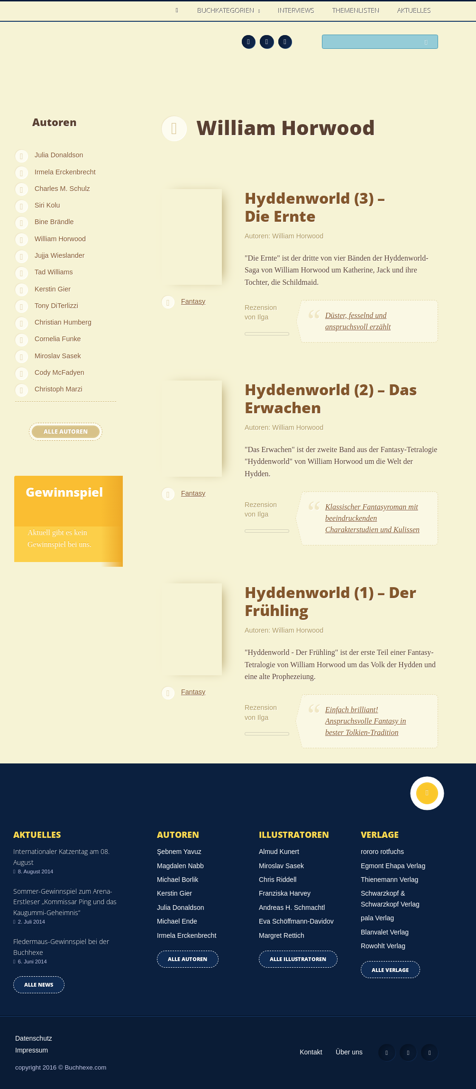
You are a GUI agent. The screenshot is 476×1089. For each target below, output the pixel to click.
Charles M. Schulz (62, 188)
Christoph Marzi (58, 389)
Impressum (31, 1050)
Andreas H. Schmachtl (292, 907)
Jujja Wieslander (60, 255)
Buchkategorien (227, 10)
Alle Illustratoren (298, 958)
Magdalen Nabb (180, 866)
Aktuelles (414, 10)
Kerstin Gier (53, 289)
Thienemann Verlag (389, 879)
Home (179, 10)
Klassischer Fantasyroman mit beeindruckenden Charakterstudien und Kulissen (372, 518)
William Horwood (60, 239)
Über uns (349, 1052)
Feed (249, 42)
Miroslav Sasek (58, 356)
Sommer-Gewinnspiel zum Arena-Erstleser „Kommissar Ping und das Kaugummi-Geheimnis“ (65, 902)
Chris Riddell (277, 879)
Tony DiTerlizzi (56, 305)
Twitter (285, 42)
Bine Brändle (54, 222)
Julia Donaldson (59, 155)
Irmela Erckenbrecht (65, 172)
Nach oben (427, 793)
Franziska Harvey (285, 893)
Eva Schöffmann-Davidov (296, 921)
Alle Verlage (390, 969)
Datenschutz (33, 1038)
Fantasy (193, 301)
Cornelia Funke (58, 339)
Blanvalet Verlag (385, 932)
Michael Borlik (177, 879)
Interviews (296, 10)
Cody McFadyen (59, 372)
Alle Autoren (66, 431)
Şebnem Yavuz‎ (179, 851)
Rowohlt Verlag (383, 946)
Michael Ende (177, 921)
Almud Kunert (279, 851)
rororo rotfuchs (382, 851)
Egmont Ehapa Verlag (393, 866)
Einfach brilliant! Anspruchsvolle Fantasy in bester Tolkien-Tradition (365, 721)
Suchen (428, 42)
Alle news (38, 984)
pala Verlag (377, 918)
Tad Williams (54, 272)
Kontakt (311, 1052)
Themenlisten (356, 10)
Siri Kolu (47, 205)
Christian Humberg (63, 322)
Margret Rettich (281, 935)
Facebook (267, 42)
